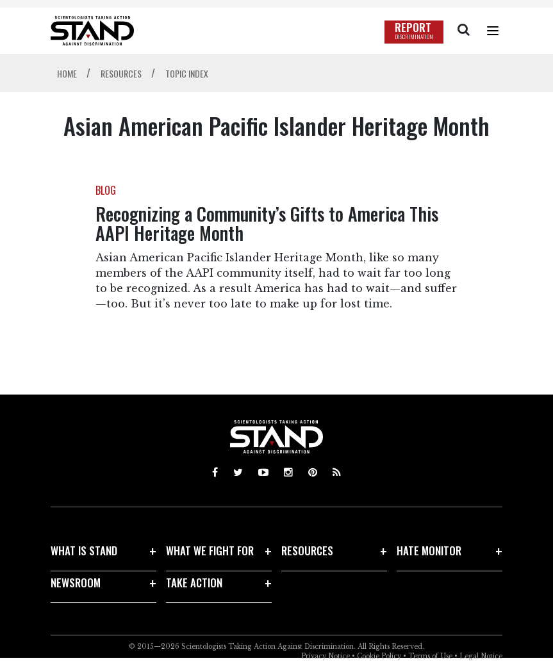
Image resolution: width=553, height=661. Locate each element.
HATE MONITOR (429, 551)
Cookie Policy (379, 656)
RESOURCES (307, 551)
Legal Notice (480, 656)
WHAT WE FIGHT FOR (210, 551)
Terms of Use (430, 656)
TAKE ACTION (194, 583)
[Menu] (492, 31)
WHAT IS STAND (84, 551)
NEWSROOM (76, 583)
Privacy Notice (325, 656)
